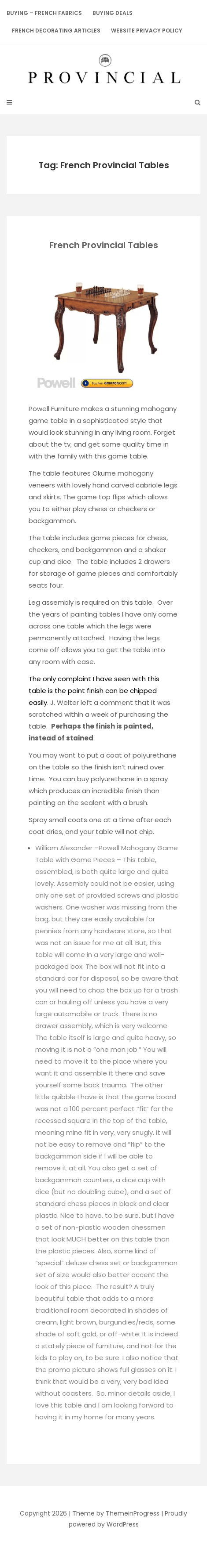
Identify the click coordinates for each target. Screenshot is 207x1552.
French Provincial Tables (103, 245)
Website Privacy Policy (146, 30)
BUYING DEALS (112, 13)
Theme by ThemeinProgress (115, 1513)
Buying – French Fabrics (44, 13)
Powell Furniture (54, 408)
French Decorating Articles (56, 30)
